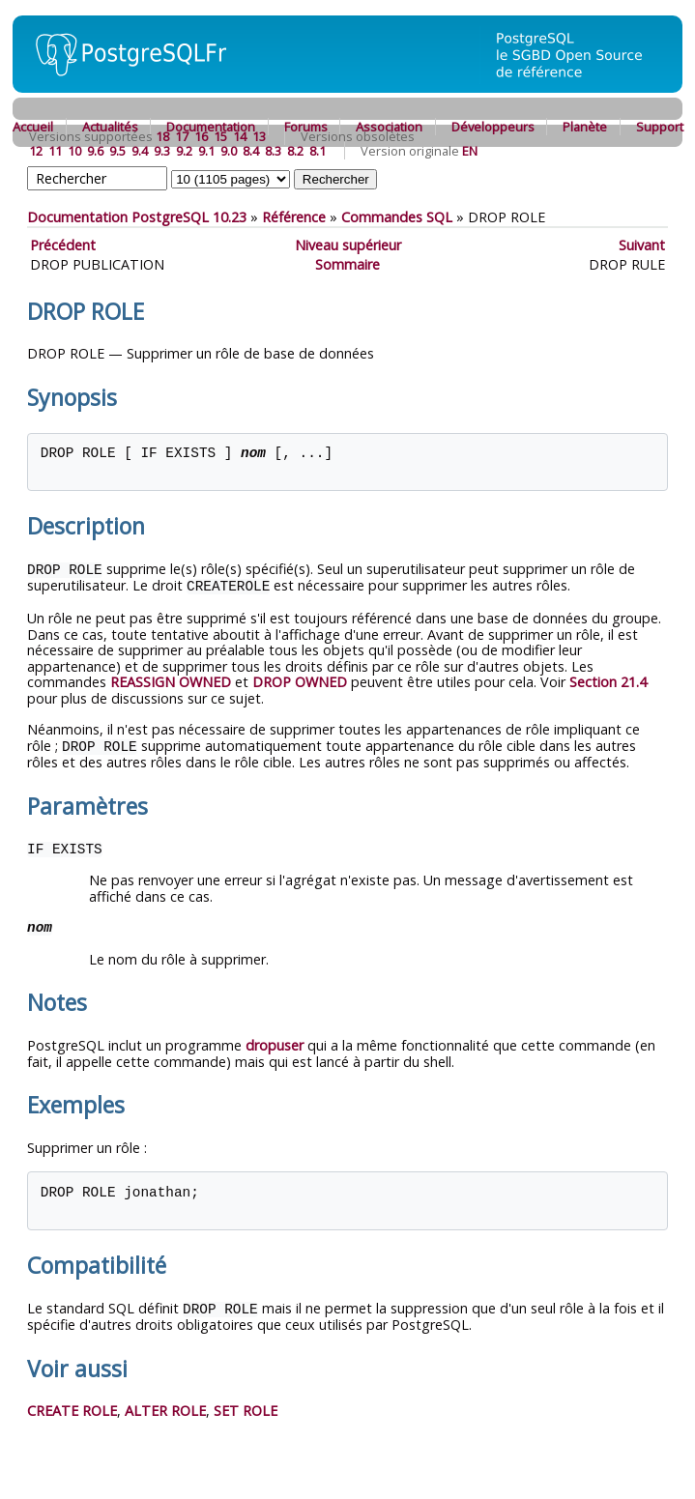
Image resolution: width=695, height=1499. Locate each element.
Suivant (642, 245)
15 (220, 136)
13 (259, 136)
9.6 (95, 150)
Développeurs (493, 126)
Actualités (110, 126)
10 (74, 150)
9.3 (162, 150)
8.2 (295, 150)
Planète (585, 126)
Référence (294, 217)
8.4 (251, 150)
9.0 (228, 150)
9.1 (206, 150)
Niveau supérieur (348, 245)
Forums (306, 126)
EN (470, 150)
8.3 (273, 150)
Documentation (210, 126)
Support (659, 126)
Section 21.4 (608, 680)
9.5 (117, 150)
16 (201, 136)
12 (36, 150)
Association (389, 126)
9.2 (184, 150)
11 (55, 150)
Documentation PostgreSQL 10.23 (136, 217)
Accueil (33, 126)
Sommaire (347, 264)
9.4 (139, 150)
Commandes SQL (396, 217)
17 (181, 136)
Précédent (63, 245)
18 (162, 136)
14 (239, 136)
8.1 (317, 150)
